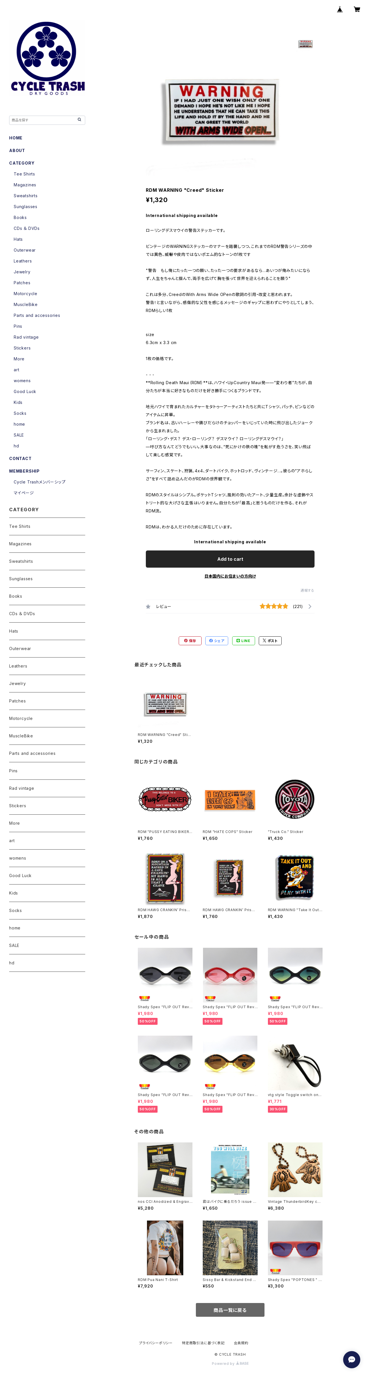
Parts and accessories (37, 315)
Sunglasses (25, 206)
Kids (18, 402)
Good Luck (25, 391)
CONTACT (20, 458)
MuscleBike (26, 304)
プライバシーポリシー (156, 1343)
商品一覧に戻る (230, 1310)
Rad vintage (26, 337)
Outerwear (25, 250)
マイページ (24, 492)
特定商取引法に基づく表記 (203, 1343)
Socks (20, 413)
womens (22, 380)
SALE (19, 435)
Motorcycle (25, 293)
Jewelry (22, 271)
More (19, 358)
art (16, 369)
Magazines (25, 184)
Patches (22, 282)
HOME (16, 137)
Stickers (22, 348)
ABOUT (17, 150)
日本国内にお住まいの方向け (230, 576)
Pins (18, 326)
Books (20, 217)
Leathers (23, 260)
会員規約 (241, 1343)
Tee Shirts (24, 173)
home (19, 424)
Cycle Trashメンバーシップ (39, 481)
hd (16, 445)
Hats (18, 239)
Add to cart (230, 559)
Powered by (230, 1363)
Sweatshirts (26, 195)
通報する (308, 590)
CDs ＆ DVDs (27, 228)
